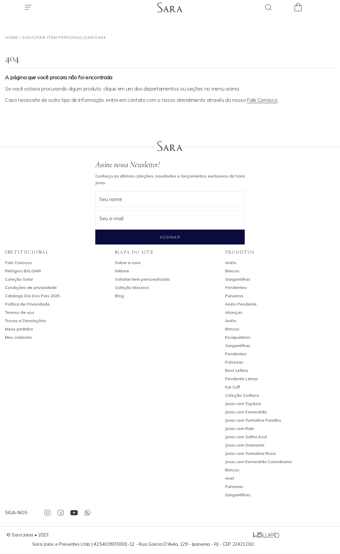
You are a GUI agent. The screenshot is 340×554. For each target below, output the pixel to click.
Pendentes (236, 287)
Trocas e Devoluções (25, 320)
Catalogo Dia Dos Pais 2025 (32, 295)
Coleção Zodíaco (242, 395)
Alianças (233, 312)
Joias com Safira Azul (246, 436)
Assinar (170, 237)
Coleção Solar (19, 279)
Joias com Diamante (245, 445)
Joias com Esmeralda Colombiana (258, 461)
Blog (119, 295)
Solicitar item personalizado (142, 279)
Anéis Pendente (241, 304)
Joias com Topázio (243, 403)
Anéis (230, 262)
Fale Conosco (262, 100)
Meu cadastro (18, 337)
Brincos (232, 270)
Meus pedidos (19, 328)
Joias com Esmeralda (246, 411)
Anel (229, 478)
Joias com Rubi (239, 428)
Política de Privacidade (27, 304)
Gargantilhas (237, 279)
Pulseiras (234, 295)
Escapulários (237, 337)
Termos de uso (19, 312)
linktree (122, 270)
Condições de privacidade (31, 287)
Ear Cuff (232, 386)
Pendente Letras (241, 378)
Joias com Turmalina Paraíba (253, 420)
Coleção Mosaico (132, 287)
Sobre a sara (127, 262)
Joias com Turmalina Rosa (250, 453)
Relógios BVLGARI (23, 270)
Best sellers (236, 370)
